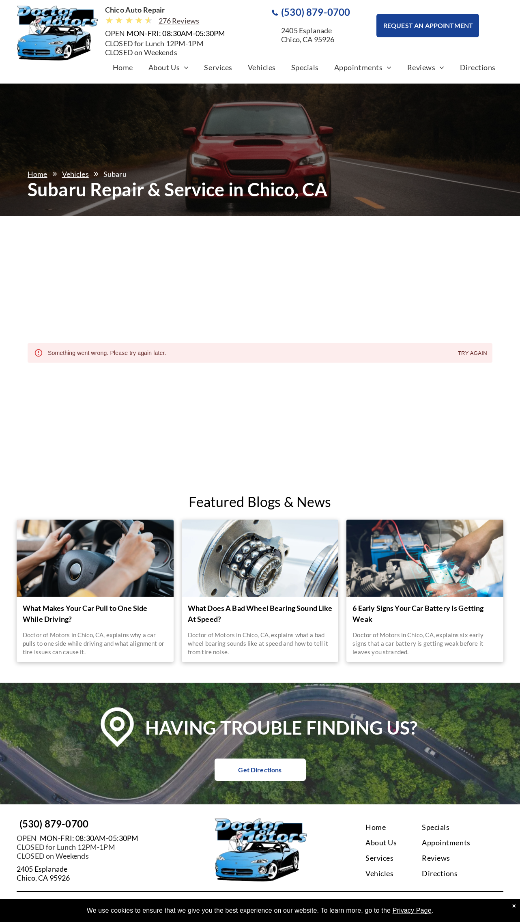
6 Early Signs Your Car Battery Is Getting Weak (417, 613)
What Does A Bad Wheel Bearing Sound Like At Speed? (260, 613)
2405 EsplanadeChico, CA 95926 (307, 35)
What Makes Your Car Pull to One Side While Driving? (85, 613)
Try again (472, 353)
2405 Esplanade (42, 868)
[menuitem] (123, 69)
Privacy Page (412, 910)
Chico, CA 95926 (43, 877)
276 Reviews (179, 20)
